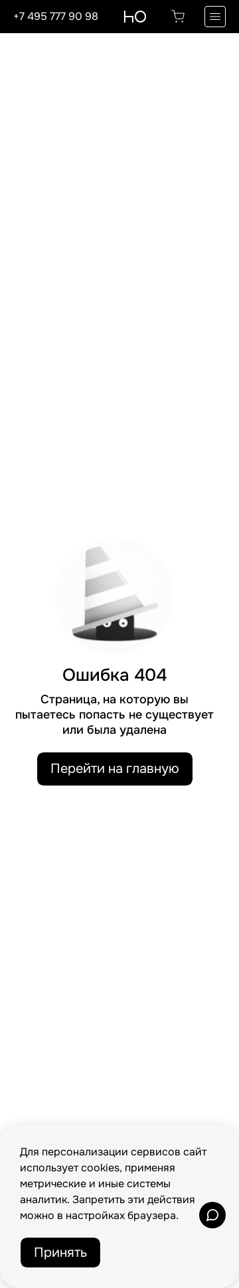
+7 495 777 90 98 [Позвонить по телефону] (55, 16)
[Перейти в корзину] (178, 16)
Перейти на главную (114, 768)
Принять (60, 1252)
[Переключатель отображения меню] (215, 16)
